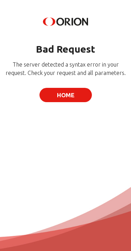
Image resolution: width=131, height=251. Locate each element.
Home (65, 95)
